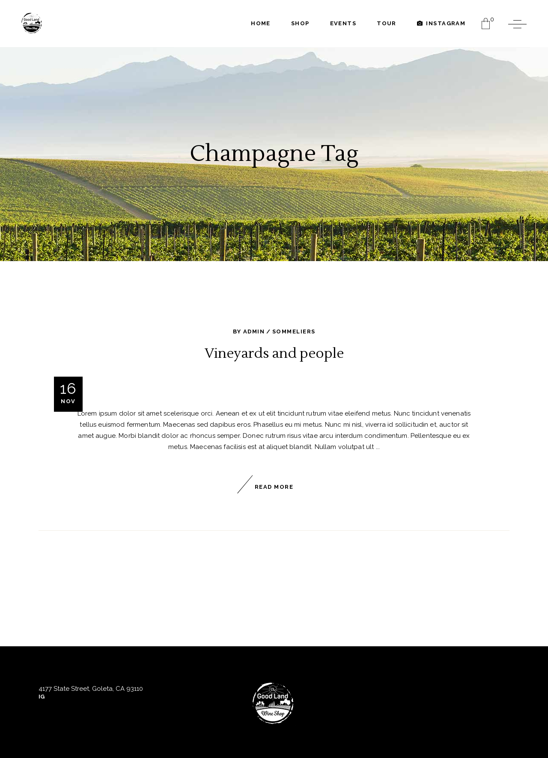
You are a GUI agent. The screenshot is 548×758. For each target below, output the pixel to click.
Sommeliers (293, 331)
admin (254, 331)
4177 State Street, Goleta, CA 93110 (91, 689)
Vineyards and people (274, 353)
